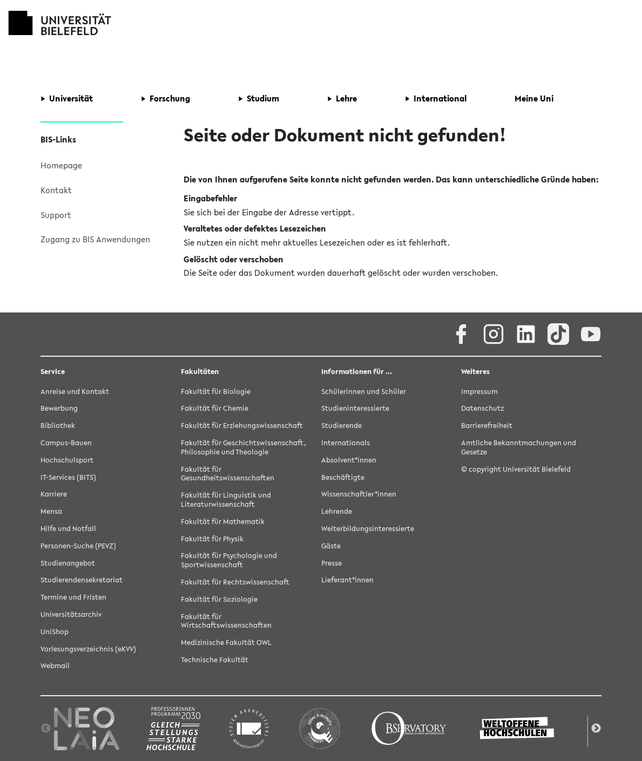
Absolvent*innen (348, 460)
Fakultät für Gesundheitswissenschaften (227, 474)
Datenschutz (482, 408)
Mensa (51, 511)
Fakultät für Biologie (216, 391)
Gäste (331, 546)
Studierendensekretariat (81, 580)
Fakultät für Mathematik (223, 522)
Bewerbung (59, 408)
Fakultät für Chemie (214, 408)
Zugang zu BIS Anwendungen (95, 239)
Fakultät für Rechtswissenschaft (235, 582)
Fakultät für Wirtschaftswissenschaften (226, 621)
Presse (331, 563)
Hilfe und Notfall (68, 529)
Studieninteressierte (355, 408)
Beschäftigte (342, 477)
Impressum (479, 391)
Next (596, 728)
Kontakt (56, 190)
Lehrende (336, 511)
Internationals (345, 443)
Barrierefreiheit (486, 425)
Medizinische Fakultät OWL (226, 642)
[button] (66, 98)
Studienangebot (67, 563)
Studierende (341, 425)
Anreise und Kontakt (74, 391)
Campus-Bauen (66, 443)
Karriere (53, 494)
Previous (45, 728)
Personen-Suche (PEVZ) (78, 546)
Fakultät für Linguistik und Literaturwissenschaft (226, 499)
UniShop (54, 632)
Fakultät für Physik (212, 539)
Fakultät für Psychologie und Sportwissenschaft (229, 560)
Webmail (55, 666)
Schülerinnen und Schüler (363, 391)
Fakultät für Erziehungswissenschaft (242, 425)
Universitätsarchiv (71, 614)
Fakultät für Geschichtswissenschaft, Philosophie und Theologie (243, 447)
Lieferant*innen (347, 580)
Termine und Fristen (73, 597)
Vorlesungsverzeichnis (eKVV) (88, 649)
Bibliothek (57, 425)
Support (55, 215)
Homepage (61, 165)
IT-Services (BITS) (68, 477)
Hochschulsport (66, 460)
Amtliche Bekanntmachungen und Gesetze (518, 447)
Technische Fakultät (214, 660)
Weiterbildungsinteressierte (367, 529)
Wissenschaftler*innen (358, 494)
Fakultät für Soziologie (219, 599)
